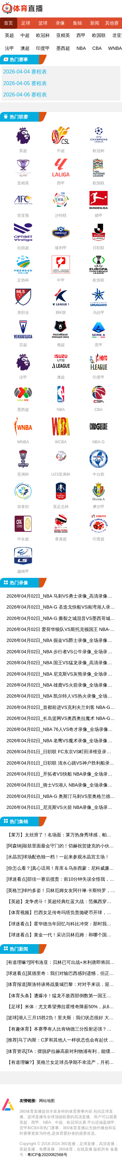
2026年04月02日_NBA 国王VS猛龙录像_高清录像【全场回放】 (57, 663)
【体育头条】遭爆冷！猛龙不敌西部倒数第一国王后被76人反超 (59, 996)
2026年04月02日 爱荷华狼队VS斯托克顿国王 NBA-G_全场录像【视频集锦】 (60, 630)
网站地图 (47, 1100)
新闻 (94, 23)
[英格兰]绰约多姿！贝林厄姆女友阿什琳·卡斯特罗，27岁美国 (60, 891)
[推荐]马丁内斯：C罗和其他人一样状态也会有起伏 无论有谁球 (60, 1040)
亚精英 (63, 35)
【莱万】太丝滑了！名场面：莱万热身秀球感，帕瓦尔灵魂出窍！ (59, 835)
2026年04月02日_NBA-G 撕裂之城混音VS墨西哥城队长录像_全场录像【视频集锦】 (61, 619)
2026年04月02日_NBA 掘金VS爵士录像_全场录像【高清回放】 (57, 641)
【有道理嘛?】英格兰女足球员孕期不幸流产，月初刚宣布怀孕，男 (60, 1063)
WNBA (115, 48)
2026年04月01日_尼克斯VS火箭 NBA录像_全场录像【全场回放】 (59, 808)
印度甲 (43, 48)
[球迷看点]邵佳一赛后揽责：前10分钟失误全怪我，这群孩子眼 (60, 880)
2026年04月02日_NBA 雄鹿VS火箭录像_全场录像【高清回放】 (57, 685)
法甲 (9, 48)
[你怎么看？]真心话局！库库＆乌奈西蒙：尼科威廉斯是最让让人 (60, 869)
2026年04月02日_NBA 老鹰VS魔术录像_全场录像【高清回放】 (57, 741)
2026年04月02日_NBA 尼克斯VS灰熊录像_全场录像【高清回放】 (59, 674)
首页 (8, 23)
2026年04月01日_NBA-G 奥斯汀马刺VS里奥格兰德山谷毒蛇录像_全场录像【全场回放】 (61, 797)
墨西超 (63, 48)
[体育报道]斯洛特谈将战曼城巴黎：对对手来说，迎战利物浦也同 (60, 985)
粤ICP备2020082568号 (47, 1154)
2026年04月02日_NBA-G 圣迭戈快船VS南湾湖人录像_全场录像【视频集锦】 (61, 607)
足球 (25, 23)
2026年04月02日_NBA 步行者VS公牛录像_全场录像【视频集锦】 (59, 652)
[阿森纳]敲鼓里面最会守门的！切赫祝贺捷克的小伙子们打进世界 (60, 846)
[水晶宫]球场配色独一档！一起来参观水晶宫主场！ (58, 856)
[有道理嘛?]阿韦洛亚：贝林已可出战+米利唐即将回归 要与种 (61, 963)
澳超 (25, 48)
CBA (97, 48)
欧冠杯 (43, 35)
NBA (81, 48)
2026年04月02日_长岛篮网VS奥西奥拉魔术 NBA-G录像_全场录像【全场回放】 (61, 719)
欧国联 (99, 35)
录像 (60, 23)
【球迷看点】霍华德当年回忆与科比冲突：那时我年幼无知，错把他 (59, 924)
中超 (25, 35)
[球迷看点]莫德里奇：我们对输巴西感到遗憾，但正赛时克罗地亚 (60, 974)
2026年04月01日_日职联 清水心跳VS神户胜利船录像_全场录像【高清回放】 (60, 763)
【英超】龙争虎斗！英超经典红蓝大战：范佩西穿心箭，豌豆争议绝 (59, 902)
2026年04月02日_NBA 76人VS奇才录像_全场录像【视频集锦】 (57, 730)
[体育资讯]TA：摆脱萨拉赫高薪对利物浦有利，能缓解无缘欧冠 (61, 1052)
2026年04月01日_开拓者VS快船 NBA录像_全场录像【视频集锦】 (59, 774)
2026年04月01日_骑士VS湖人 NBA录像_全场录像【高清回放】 (57, 785)
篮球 (42, 23)
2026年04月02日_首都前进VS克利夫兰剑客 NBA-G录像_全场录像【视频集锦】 (61, 708)
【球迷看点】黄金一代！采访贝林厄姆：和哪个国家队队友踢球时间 (59, 935)
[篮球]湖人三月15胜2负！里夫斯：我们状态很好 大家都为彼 (60, 1018)
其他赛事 (112, 24)
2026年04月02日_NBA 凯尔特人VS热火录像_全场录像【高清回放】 (59, 696)
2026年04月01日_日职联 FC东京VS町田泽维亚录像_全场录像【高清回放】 (60, 752)
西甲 (81, 35)
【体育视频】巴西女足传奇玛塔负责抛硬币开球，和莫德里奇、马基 (59, 913)
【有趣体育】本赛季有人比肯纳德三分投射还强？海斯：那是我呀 (59, 1029)
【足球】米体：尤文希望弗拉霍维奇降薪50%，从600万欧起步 (60, 1007)
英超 (9, 35)
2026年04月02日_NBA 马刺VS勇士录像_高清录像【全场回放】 (57, 596)
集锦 (77, 23)
